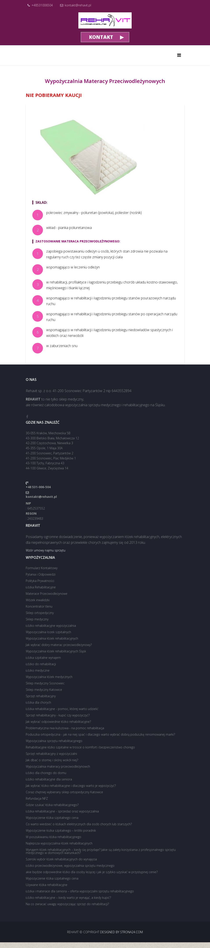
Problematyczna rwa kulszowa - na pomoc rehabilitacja (65, 728)
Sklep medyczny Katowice (44, 689)
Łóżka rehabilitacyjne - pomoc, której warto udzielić (62, 709)
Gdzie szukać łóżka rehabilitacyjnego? (52, 805)
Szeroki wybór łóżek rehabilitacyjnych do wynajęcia (61, 859)
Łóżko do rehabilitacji (41, 664)
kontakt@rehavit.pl (78, 5)
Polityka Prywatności (40, 581)
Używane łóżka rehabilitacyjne (46, 885)
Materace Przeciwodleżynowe (46, 593)
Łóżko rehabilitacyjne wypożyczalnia (51, 625)
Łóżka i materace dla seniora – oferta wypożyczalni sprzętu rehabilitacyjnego (80, 891)
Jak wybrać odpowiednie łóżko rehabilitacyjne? (58, 721)
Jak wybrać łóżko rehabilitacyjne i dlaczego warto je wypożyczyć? (71, 786)
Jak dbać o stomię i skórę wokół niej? (52, 760)
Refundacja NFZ (37, 798)
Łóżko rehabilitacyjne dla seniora (49, 779)
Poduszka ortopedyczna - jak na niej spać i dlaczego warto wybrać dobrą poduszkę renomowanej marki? (100, 734)
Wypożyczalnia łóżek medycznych (49, 677)
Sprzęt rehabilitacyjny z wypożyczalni (51, 754)
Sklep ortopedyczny (40, 613)
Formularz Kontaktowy (41, 568)
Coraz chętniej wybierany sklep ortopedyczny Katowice (64, 792)
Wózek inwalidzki (38, 600)
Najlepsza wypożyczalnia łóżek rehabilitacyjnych (59, 843)
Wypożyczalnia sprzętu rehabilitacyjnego (54, 741)
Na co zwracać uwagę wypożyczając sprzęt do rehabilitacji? (67, 904)
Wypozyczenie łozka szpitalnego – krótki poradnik (61, 830)
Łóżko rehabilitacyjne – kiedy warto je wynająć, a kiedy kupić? (68, 897)
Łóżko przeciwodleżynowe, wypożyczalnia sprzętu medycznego (70, 865)
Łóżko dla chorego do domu (46, 773)
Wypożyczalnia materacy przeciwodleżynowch (58, 766)
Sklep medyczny (37, 619)
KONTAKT (101, 37)
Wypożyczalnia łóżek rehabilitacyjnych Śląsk (56, 651)
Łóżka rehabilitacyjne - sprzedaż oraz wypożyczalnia (62, 811)
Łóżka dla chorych (38, 702)
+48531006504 (42, 5)
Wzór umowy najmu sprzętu (45, 550)
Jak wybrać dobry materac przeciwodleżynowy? (59, 645)
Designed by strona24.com (121, 932)
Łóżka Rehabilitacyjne (41, 587)
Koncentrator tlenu (39, 606)
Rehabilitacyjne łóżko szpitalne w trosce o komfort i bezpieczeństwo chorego (80, 747)
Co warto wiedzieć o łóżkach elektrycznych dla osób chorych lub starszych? (79, 824)
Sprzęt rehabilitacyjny (41, 696)
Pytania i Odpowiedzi (40, 574)
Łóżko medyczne (38, 670)
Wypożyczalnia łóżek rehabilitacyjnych (52, 638)
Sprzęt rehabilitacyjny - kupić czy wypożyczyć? (58, 715)
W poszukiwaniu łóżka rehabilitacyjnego (53, 837)
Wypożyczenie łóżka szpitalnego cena (52, 818)
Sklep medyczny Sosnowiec (45, 683)
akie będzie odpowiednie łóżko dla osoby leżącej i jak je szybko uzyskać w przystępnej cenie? (92, 872)
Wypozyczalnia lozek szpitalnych (48, 632)
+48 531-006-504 (38, 487)
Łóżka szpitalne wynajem (43, 657)
